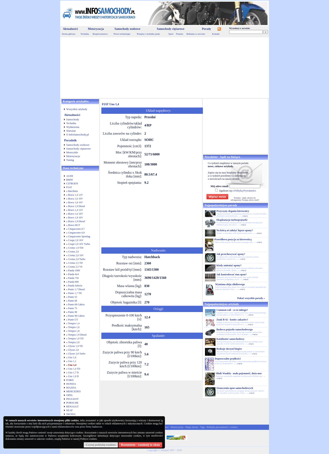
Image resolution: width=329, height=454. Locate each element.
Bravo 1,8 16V (75, 217)
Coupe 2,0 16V (76, 240)
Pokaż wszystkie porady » (251, 298)
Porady (206, 28)
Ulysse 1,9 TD (75, 346)
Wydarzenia (72, 127)
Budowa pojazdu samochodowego (235, 329)
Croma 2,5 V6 (75, 266)
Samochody (72, 119)
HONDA (71, 383)
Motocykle (72, 152)
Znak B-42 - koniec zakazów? (232, 319)
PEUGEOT (72, 398)
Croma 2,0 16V (76, 255)
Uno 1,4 (72, 364)
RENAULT (72, 406)
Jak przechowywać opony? (231, 254)
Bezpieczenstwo (100, 34)
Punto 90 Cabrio (76, 315)
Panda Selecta (75, 285)
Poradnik (70, 140)
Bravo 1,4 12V (75, 210)
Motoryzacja (96, 28)
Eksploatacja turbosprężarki (232, 219)
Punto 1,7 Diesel (76, 289)
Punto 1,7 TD (75, 293)
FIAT (69, 187)
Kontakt (215, 34)
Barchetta (73, 191)
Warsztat (71, 130)
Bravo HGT (74, 225)
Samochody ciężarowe (170, 28)
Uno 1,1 (72, 361)
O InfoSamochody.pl (77, 134)
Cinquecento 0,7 (76, 228)
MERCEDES (73, 391)
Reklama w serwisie (196, 34)
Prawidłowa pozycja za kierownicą (233, 239)
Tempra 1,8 (73, 330)
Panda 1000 (74, 270)
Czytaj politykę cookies (101, 444)
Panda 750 (73, 278)
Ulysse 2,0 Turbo (76, 353)
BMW (69, 179)
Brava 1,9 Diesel (76, 206)
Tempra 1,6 (73, 327)
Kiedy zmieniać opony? (229, 265)
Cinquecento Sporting (79, 236)
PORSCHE (72, 402)
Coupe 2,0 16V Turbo (79, 244)
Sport (171, 34)
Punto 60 (72, 300)
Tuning (70, 159)
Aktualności (70, 28)
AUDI (69, 175)
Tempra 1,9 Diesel (77, 334)
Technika (85, 34)
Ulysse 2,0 (73, 349)
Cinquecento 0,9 (76, 232)
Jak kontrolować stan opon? (232, 274)
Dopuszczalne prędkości (228, 358)
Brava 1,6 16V (75, 198)
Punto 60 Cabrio (76, 304)
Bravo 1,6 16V (75, 213)
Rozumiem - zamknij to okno (140, 444)
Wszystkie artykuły (76, 109)
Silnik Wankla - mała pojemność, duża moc (239, 373)
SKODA (71, 414)
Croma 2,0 (73, 251)
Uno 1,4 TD (74, 368)
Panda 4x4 (73, 274)
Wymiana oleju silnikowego (230, 284)
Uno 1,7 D (73, 372)
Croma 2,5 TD (75, 262)
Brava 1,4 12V (75, 194)
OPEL (69, 395)
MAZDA (71, 387)
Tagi (202, 427)
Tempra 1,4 (73, 323)
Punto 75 (72, 308)
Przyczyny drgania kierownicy (233, 211)
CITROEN (72, 183)
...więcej (244, 216)
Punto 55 (72, 296)
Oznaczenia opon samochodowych (235, 388)
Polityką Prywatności (245, 190)
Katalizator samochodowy (230, 338)
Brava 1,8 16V (75, 202)
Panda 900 (73, 281)
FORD (70, 380)
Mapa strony (191, 427)
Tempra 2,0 (73, 342)
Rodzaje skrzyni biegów (229, 348)
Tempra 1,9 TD (75, 338)
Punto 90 (72, 312)
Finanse (179, 34)
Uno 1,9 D (73, 376)
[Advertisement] (164, 67)
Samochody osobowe (127, 28)
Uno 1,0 (72, 357)
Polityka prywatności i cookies (222, 427)
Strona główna (68, 34)
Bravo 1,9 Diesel (76, 221)
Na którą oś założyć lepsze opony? (235, 230)
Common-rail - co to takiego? (232, 309)
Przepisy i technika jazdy (148, 34)
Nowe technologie (122, 34)
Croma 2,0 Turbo (76, 259)
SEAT (69, 410)
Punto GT (73, 319)
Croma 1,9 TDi (76, 247)
